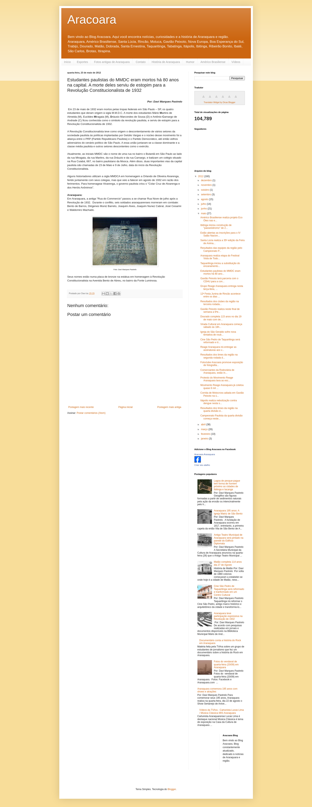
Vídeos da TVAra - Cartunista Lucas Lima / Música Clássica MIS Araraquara (221, 711)
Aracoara (91, 19)
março (204, 429)
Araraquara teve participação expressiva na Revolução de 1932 (228, 616)
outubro (205, 189)
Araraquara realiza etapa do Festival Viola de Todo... (219, 257)
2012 (201, 176)
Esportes (82, 62)
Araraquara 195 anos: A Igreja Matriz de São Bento (228, 512)
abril (203, 424)
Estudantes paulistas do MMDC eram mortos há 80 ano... (220, 272)
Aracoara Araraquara (204, 454)
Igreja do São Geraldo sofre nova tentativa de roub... (218, 333)
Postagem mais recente (81, 407)
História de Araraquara (166, 62)
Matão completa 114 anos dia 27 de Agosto (228, 563)
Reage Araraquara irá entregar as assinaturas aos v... (218, 348)
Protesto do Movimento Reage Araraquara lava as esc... (216, 379)
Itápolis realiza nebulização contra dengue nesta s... (218, 402)
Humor (190, 62)
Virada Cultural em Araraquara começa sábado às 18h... (221, 325)
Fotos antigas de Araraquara (112, 62)
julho (204, 204)
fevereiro (206, 434)
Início (67, 62)
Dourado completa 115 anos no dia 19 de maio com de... (220, 318)
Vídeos (236, 62)
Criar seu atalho (202, 465)
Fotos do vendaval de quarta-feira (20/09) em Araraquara (226, 664)
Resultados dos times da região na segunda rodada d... (219, 356)
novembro (206, 185)
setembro (206, 194)
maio (204, 213)
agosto (205, 199)
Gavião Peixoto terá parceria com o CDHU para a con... (219, 280)
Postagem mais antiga (169, 407)
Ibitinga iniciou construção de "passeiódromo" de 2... (216, 226)
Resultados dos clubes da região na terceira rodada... (219, 303)
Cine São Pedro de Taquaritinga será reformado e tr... (220, 341)
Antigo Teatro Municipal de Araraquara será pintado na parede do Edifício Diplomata (228, 539)
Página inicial (125, 407)
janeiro (205, 438)
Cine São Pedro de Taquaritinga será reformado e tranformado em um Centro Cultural (229, 590)
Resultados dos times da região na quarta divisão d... (219, 409)
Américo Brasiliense (212, 62)
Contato (141, 62)
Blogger (172, 789)
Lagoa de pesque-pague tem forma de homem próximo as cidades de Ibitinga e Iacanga (227, 485)
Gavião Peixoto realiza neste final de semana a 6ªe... (220, 310)
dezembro (206, 180)
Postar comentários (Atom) (91, 413)
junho (204, 208)
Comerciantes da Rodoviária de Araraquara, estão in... (217, 371)
